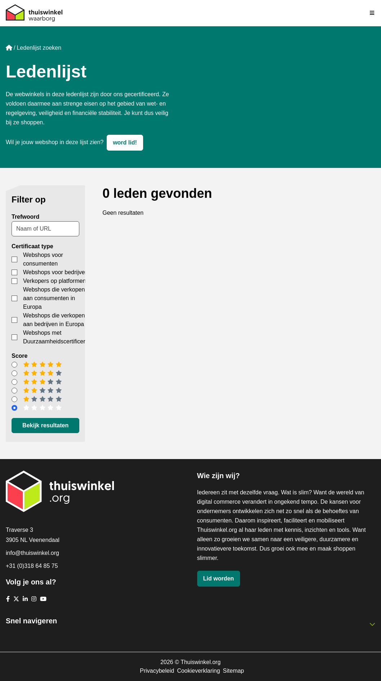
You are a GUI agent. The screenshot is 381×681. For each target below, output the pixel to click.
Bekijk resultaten (45, 425)
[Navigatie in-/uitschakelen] (372, 13)
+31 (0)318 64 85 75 (32, 566)
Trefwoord (25, 217)
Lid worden (218, 578)
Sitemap (233, 671)
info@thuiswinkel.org (32, 553)
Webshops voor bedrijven (55, 272)
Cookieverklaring (198, 671)
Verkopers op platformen (54, 281)
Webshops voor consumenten (43, 259)
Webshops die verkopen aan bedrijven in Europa (54, 319)
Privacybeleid (157, 671)
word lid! (125, 142)
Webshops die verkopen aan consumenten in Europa (54, 298)
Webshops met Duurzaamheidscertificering (58, 337)
